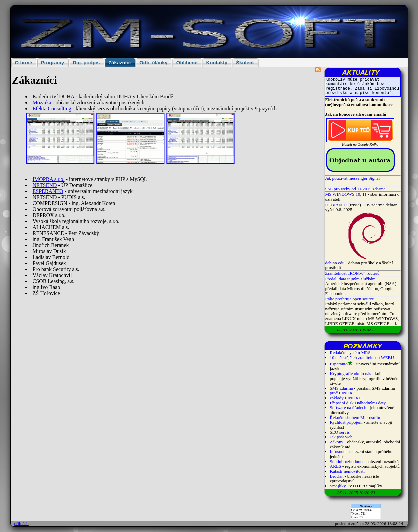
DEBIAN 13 (336, 204)
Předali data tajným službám (350, 278)
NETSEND (45, 185)
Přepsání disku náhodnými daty (358, 402)
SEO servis (340, 432)
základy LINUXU (346, 397)
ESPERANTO (48, 191)
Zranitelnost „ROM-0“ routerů (352, 273)
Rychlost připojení (346, 422)
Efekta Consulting (52, 108)
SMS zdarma (341, 388)
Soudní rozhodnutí (346, 461)
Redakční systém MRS (350, 352)
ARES (335, 466)
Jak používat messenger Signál (352, 178)
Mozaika (42, 102)
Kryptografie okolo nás (350, 373)
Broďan (337, 476)
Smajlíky (338, 485)
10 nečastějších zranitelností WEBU (362, 357)
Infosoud (338, 451)
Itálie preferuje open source (349, 298)
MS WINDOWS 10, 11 (346, 194)
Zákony (337, 441)
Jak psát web (341, 436)
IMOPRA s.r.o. (49, 179)
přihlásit (21, 523)
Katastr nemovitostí (347, 471)
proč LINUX (341, 392)
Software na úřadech (348, 407)
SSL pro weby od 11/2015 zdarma (355, 188)
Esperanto (339, 363)
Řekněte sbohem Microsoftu (355, 417)
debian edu (335, 262)
